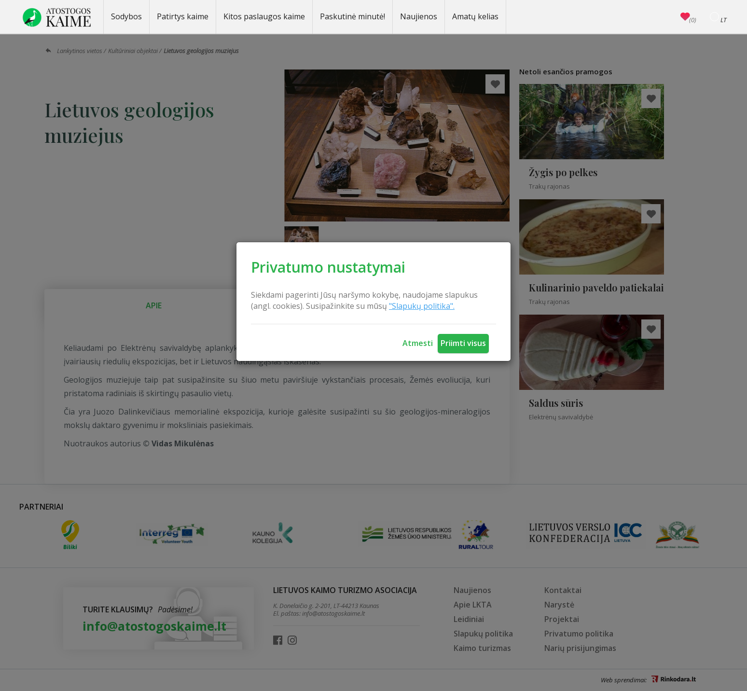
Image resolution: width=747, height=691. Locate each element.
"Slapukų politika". (422, 306)
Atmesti (417, 343)
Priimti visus (463, 343)
